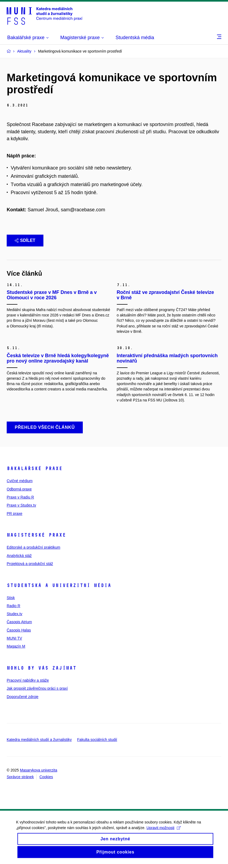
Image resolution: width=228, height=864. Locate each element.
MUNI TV (14, 638)
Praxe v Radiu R (20, 497)
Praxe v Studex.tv (21, 505)
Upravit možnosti (164, 831)
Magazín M (16, 646)
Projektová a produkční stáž (30, 564)
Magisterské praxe (36, 535)
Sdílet (25, 240)
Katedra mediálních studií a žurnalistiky (39, 739)
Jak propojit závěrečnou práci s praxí (37, 688)
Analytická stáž (19, 555)
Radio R (13, 606)
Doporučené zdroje (22, 697)
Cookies (46, 777)
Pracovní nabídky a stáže (28, 680)
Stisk (11, 598)
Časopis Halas (19, 630)
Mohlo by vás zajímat (41, 668)
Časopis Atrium (19, 622)
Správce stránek (20, 777)
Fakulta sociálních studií (97, 739)
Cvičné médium (19, 481)
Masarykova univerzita (38, 770)
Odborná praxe (19, 489)
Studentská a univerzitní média (59, 585)
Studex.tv (14, 614)
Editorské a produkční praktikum (33, 547)
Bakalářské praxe (34, 468)
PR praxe (14, 513)
